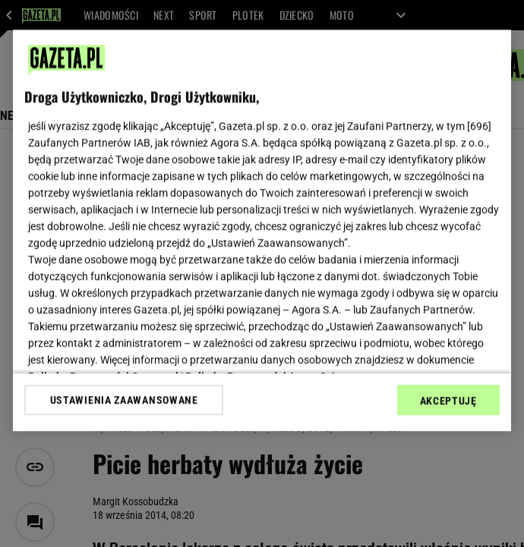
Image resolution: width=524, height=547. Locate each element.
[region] (262, 230)
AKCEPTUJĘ (448, 401)
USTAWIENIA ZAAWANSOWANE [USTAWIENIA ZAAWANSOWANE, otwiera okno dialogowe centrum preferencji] (124, 400)
